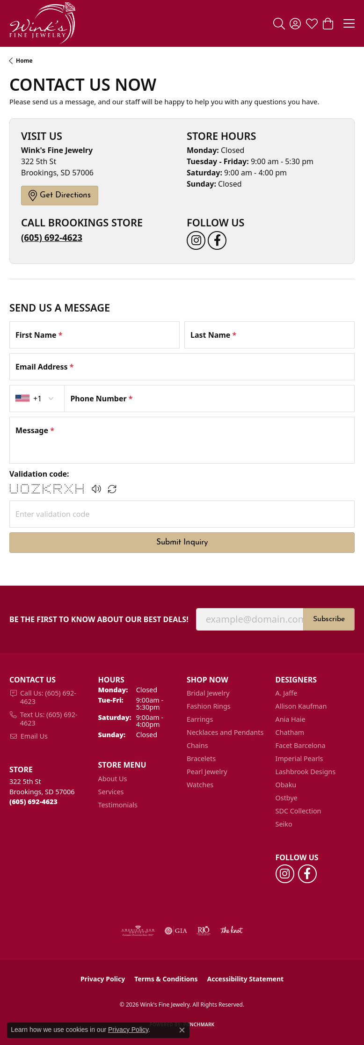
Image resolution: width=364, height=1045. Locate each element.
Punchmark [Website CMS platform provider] (199, 1024)
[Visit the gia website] (176, 931)
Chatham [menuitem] (290, 732)
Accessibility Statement (245, 978)
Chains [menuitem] (197, 745)
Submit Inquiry (182, 542)
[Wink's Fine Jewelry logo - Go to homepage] (42, 23)
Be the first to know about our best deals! (99, 619)
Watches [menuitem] (200, 784)
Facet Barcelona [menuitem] (301, 745)
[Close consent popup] (182, 1030)
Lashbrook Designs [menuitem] (306, 771)
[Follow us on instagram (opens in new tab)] (196, 240)
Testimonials (118, 804)
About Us (112, 778)
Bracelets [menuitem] (201, 758)
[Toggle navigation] (349, 23)
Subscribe (329, 619)
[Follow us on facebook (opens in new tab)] (217, 240)
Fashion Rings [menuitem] (209, 706)
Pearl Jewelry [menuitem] (207, 771)
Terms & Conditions (165, 978)
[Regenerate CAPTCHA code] (112, 488)
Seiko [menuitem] (284, 824)
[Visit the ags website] (138, 931)
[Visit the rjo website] (204, 931)
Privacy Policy (102, 978)
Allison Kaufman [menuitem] (301, 706)
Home (24, 61)
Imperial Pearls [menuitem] (299, 758)
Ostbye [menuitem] (287, 797)
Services (111, 791)
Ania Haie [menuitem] (291, 719)
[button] (279, 23)
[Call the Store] (33, 801)
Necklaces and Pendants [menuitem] (225, 732)
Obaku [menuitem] (286, 784)
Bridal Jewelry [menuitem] (208, 693)
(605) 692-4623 (51, 237)
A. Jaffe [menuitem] (287, 693)
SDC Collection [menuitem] (298, 810)
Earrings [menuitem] (200, 719)
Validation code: (39, 474)
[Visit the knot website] (231, 931)
